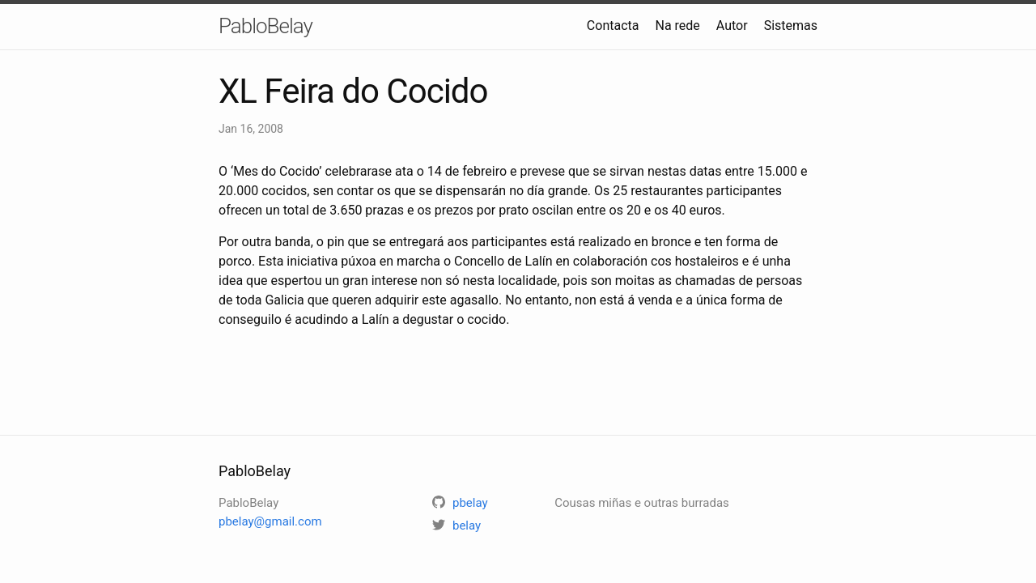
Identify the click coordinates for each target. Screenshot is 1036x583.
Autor (732, 25)
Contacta (613, 25)
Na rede (677, 25)
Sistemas (790, 25)
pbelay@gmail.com (270, 521)
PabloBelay (265, 26)
